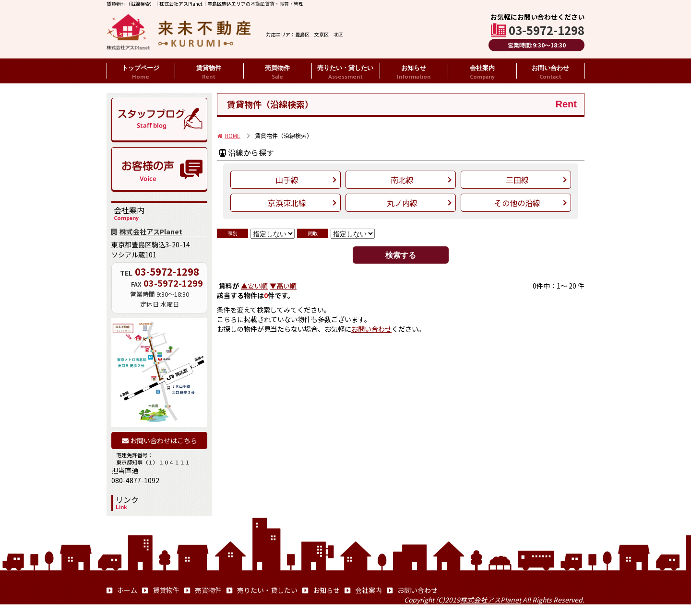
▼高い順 (283, 285)
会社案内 (482, 72)
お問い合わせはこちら (159, 440)
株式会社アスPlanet (146, 231)
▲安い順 (254, 285)
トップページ (140, 72)
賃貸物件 (208, 72)
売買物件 (277, 72)
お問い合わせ (550, 72)
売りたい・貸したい (345, 72)
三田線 (517, 179)
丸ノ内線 (402, 203)
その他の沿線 (517, 203)
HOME (228, 135)
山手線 (286, 179)
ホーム (122, 590)
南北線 (402, 179)
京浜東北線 (287, 203)
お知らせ (413, 72)
